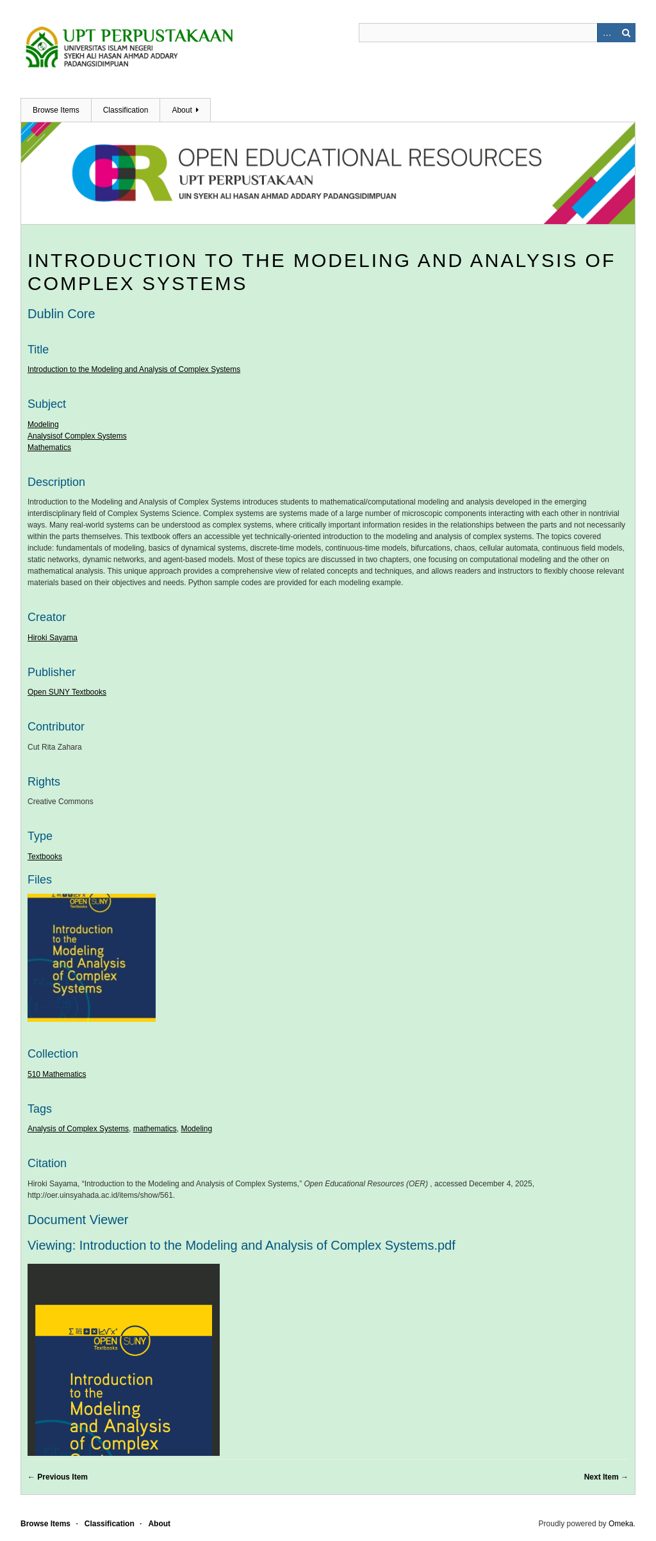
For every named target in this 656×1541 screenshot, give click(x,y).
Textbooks (45, 856)
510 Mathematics (57, 1074)
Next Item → (606, 1476)
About (182, 110)
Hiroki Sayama (53, 637)
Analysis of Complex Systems (78, 1128)
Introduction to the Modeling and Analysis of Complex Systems (134, 369)
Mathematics (49, 447)
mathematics (155, 1128)
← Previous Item (58, 1476)
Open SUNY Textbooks (67, 692)
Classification (126, 110)
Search (626, 32)
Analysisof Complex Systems (77, 436)
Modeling (43, 424)
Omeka (621, 1523)
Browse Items (56, 110)
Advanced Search (606, 32)
